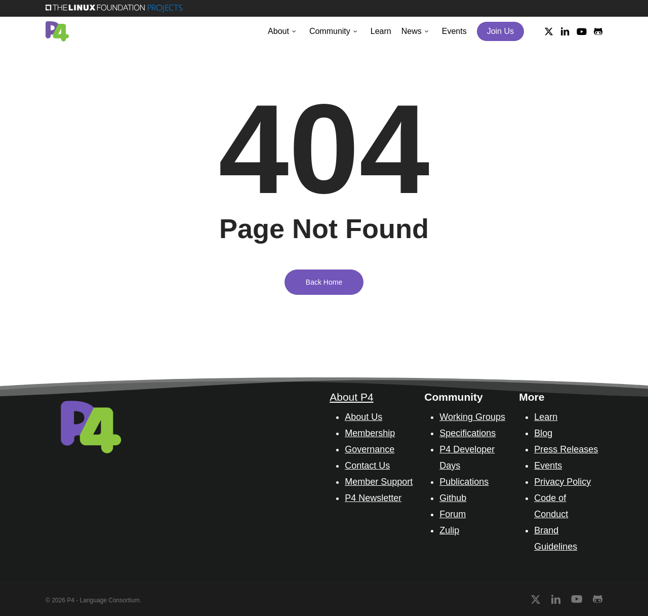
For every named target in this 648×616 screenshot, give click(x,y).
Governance (369, 449)
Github (452, 498)
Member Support (379, 482)
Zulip (449, 530)
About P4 (351, 397)
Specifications (467, 433)
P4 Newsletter (373, 498)
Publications (464, 482)
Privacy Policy (562, 482)
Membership (370, 433)
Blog (543, 433)
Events (548, 465)
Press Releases (566, 449)
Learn (545, 417)
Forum (452, 514)
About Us (363, 417)
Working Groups (472, 417)
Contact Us (367, 465)
